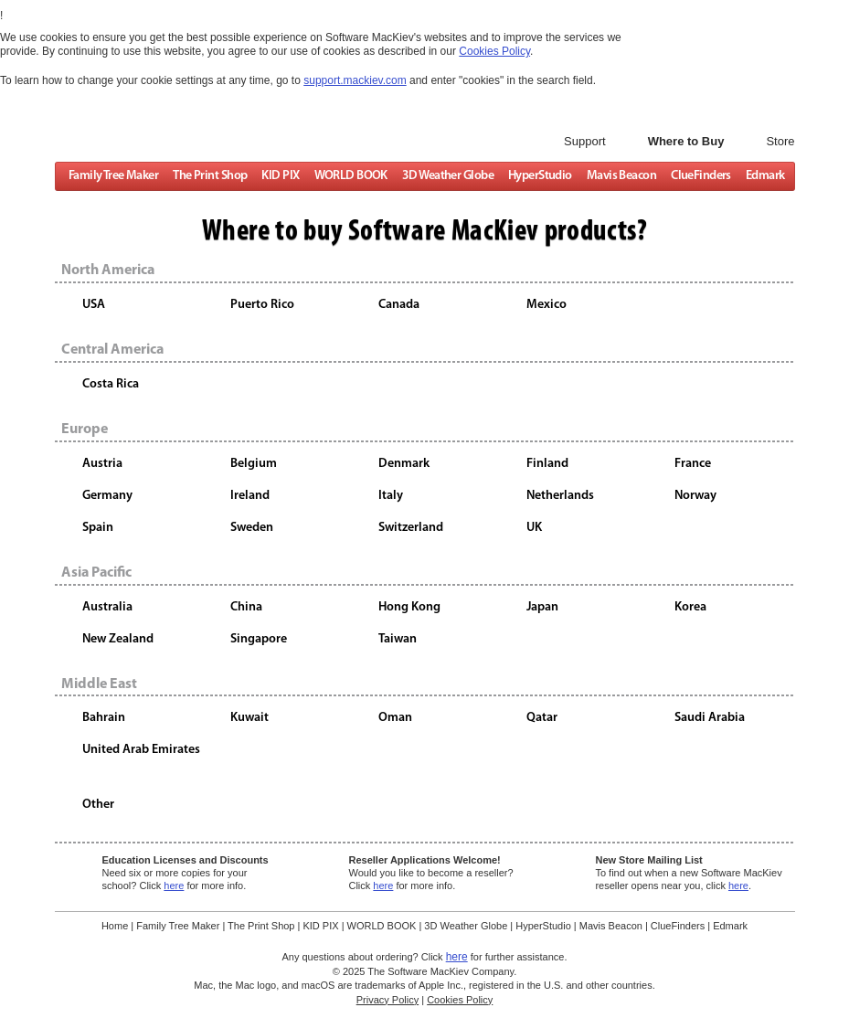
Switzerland (410, 528)
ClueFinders (701, 177)
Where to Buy (686, 141)
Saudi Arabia (709, 718)
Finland (547, 464)
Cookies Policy (460, 999)
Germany (107, 496)
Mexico (546, 305)
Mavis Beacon (620, 177)
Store (780, 141)
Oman (395, 718)
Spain (97, 528)
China (246, 606)
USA (93, 305)
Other (98, 804)
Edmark (764, 177)
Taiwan (397, 638)
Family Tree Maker (112, 177)
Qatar (541, 718)
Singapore (258, 638)
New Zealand (118, 638)
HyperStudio (539, 177)
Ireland (250, 496)
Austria (102, 464)
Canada (398, 305)
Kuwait (249, 718)
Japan (542, 606)
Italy (390, 496)
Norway (695, 496)
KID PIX (280, 177)
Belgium (253, 464)
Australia (107, 606)
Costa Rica (110, 384)
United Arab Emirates (141, 750)
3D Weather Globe (447, 177)
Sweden (251, 528)
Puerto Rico (262, 305)
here (174, 885)
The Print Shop (210, 177)
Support (585, 141)
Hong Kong (409, 606)
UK (534, 528)
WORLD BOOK (350, 177)
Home (114, 925)
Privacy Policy (387, 999)
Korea (690, 606)
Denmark (404, 464)
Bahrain (103, 718)
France (692, 464)
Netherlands (560, 496)
